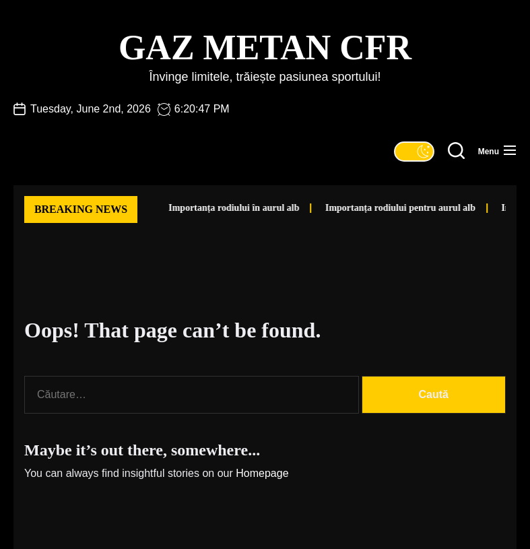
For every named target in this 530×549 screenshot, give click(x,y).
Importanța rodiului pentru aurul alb (383, 208)
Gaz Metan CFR (265, 47)
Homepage (262, 473)
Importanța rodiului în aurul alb (217, 208)
